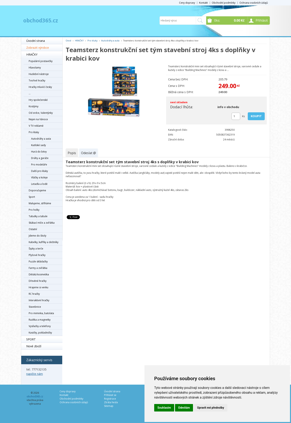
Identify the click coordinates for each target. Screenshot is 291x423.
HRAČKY (31, 54)
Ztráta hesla (111, 402)
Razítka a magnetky (40, 319)
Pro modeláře (39, 164)
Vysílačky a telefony (40, 326)
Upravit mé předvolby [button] (210, 407)
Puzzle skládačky (38, 261)
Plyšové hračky (37, 255)
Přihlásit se (110, 395)
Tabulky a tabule (38, 216)
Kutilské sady (38, 145)
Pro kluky (34, 132)
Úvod (68, 40)
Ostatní (33, 229)
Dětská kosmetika (39, 274)
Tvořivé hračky (37, 80)
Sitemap (108, 406)
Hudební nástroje (39, 74)
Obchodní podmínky (223, 2)
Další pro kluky (39, 171)
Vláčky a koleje (39, 177)
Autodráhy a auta (41, 138)
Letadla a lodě (39, 184)
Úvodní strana (35, 41)
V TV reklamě (36, 125)
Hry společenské (38, 100)
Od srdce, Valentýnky (41, 113)
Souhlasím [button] (164, 407)
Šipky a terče (36, 248)
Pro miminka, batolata (41, 313)
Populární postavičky (41, 61)
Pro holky (34, 210)
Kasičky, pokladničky (40, 332)
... (30, 93)
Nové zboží (33, 346)
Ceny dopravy (187, 2)
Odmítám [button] (184, 407)
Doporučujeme (37, 190)
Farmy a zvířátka (38, 268)
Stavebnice (35, 306)
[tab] (72, 152)
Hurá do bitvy (39, 151)
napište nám (34, 374)
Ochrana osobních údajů (253, 2)
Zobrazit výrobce (37, 47)
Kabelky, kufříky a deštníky (43, 242)
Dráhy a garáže (39, 158)
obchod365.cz (40, 20)
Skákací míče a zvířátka (42, 222)
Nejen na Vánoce (38, 119)
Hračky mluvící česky (40, 87)
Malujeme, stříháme (40, 203)
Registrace (110, 398)
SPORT (31, 339)
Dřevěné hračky (37, 281)
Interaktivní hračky (39, 300)
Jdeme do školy (37, 235)
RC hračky (34, 294)
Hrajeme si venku (38, 287)
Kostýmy (33, 106)
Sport (32, 197)
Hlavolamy (35, 67)
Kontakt (203, 2)
